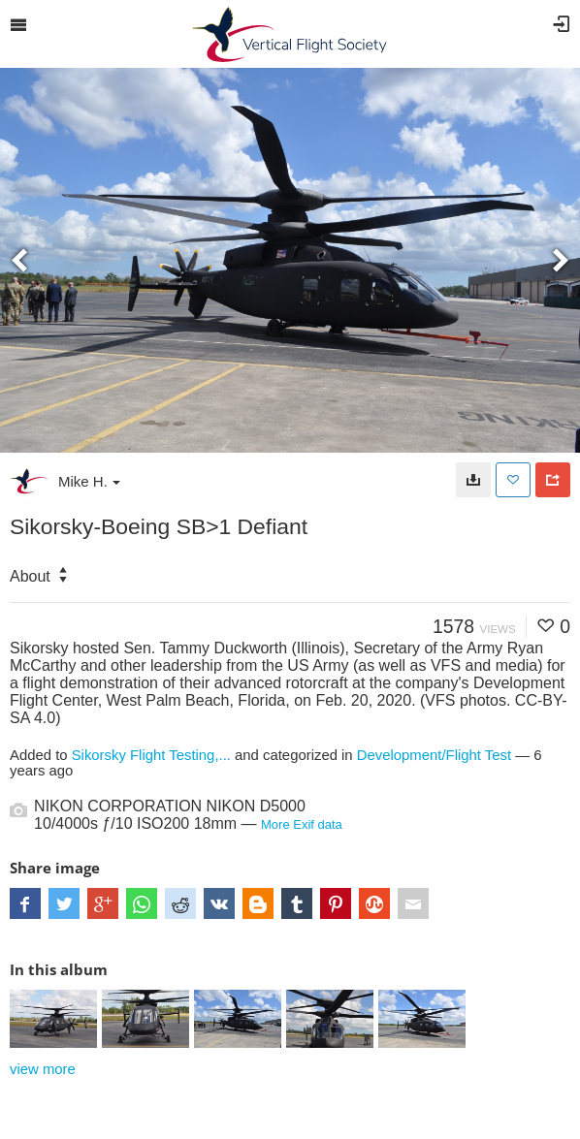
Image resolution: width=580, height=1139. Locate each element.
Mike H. (89, 481)
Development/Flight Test (434, 755)
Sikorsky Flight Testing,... (151, 755)
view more (43, 1069)
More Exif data (301, 824)
